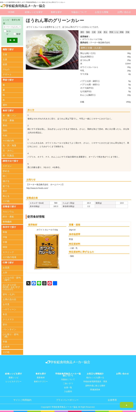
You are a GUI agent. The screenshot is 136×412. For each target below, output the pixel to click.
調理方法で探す (10, 161)
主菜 (93, 32)
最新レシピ (14, 378)
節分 (5, 325)
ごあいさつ (68, 383)
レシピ (8, 32)
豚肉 (5, 125)
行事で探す (8, 263)
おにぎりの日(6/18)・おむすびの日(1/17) (11, 287)
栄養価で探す (9, 206)
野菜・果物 (8, 120)
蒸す (5, 191)
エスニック (8, 252)
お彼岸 (6, 347)
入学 (5, 273)
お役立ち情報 (101, 12)
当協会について (79, 12)
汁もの (6, 69)
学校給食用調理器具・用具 (95, 382)
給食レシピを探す (34, 12)
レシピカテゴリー (14, 382)
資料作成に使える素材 (95, 386)
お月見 (6, 305)
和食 (5, 232)
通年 (82, 32)
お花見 (6, 268)
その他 (6, 201)
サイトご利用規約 (22, 400)
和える (6, 196)
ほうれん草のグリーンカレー (56, 20)
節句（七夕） (9, 294)
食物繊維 (7, 222)
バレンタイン (9, 330)
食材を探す (56, 12)
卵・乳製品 (8, 155)
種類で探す (8, 49)
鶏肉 (88, 32)
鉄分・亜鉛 (8, 217)
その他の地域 (9, 257)
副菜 (5, 64)
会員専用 (112, 400)
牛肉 (5, 135)
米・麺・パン (9, 115)
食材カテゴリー (41, 382)
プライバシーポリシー (67, 400)
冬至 (5, 314)
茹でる (6, 186)
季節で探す (8, 80)
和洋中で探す (9, 227)
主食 (99, 32)
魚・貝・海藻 (9, 145)
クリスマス (8, 319)
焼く (5, 176)
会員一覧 (68, 387)
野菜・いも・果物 (116, 32)
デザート (7, 74)
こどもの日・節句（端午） (12, 279)
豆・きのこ (8, 150)
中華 (5, 242)
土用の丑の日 (9, 299)
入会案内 (68, 391)
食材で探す (8, 110)
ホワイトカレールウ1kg (92, 39)
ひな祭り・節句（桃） (10, 335)
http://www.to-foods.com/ (37, 188)
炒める (6, 171)
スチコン (7, 166)
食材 (18, 34)
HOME (11, 12)
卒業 (5, 342)
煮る (105, 32)
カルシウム (8, 212)
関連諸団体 (95, 390)
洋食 (127, 32)
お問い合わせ (124, 12)
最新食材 (41, 378)
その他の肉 (8, 140)
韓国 (5, 247)
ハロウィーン (9, 309)
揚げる (6, 181)
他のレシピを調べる (95, 378)
